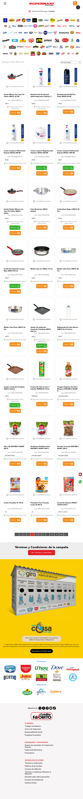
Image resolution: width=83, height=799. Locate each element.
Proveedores (29, 753)
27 (57, 534)
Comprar (13, 113)
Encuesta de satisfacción (34, 780)
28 (61, 534)
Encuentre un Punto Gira (41, 651)
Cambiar (51, 11)
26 (52, 534)
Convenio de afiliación (33, 769)
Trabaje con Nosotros (33, 726)
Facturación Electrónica (33, 750)
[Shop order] (70, 62)
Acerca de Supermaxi (33, 729)
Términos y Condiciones (33, 763)
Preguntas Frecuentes (33, 735)
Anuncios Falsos (31, 783)
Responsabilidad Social (33, 732)
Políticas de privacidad (33, 766)
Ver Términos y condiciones (41, 552)
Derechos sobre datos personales (37, 777)
